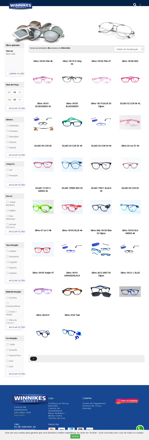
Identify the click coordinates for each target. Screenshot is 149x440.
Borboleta (13, 256)
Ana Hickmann (10, 217)
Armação (12, 175)
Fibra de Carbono (11, 321)
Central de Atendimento (55, 409)
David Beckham (10, 203)
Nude (11, 344)
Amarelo (12, 350)
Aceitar (75, 436)
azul (10, 366)
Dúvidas (87, 408)
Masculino (13, 136)
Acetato (12, 297)
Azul (10, 361)
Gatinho (12, 273)
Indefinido (13, 125)
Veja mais (19, 415)
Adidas (11, 210)
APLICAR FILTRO (15, 108)
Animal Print (14, 355)
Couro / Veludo (11, 313)
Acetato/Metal (13, 305)
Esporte (12, 267)
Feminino (12, 131)
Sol (9, 170)
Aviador (11, 251)
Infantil (11, 147)
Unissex (11, 142)
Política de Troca (92, 406)
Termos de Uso (56, 418)
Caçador (12, 262)
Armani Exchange (11, 226)
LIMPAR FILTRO (15, 73)
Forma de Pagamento (94, 403)
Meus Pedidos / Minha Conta (57, 414)
